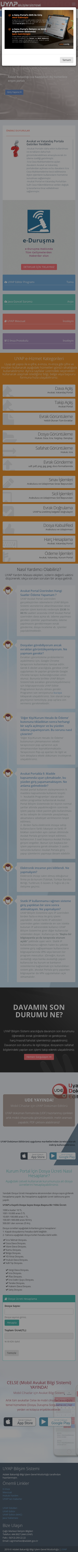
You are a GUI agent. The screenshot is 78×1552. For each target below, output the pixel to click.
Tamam (66, 60)
